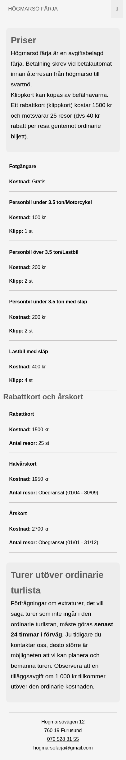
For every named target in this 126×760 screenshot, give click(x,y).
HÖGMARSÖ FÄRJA (33, 9)
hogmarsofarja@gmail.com (62, 747)
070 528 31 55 (63, 739)
